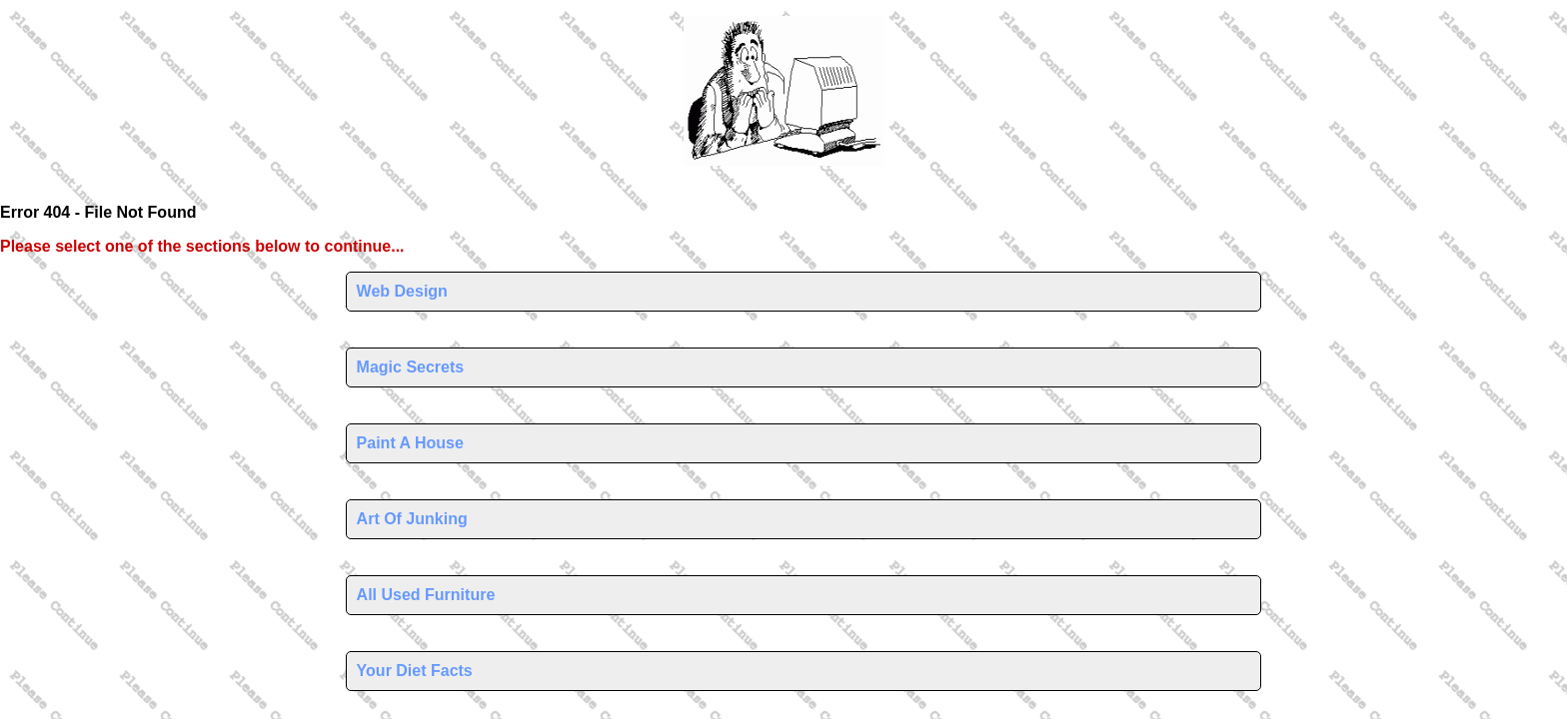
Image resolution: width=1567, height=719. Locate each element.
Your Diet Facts (415, 670)
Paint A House (410, 442)
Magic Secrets (411, 367)
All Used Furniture (426, 594)
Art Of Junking (412, 518)
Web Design (402, 291)
